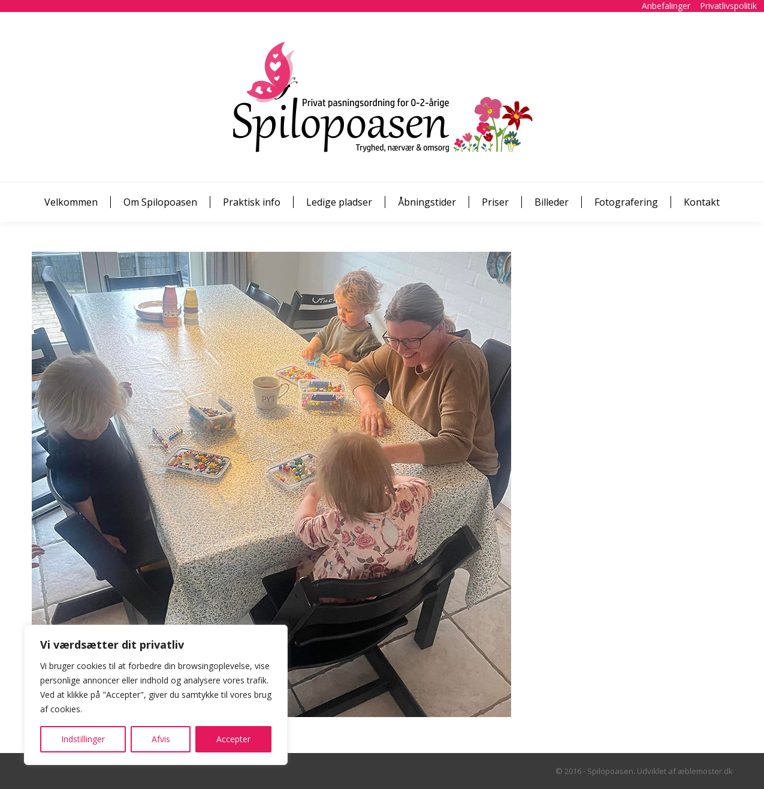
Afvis (161, 739)
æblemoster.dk (705, 771)
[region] (156, 695)
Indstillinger (83, 739)
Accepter (233, 739)
